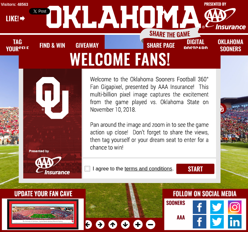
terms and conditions (148, 168)
